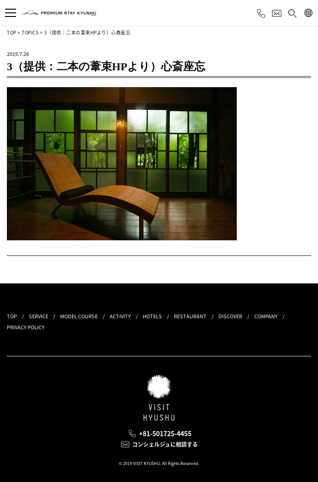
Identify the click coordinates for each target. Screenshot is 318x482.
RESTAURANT (190, 316)
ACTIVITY (120, 316)
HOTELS (152, 316)
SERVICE (38, 316)
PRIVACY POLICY (26, 327)
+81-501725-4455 (165, 433)
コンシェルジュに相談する (165, 444)
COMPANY (266, 316)
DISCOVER (230, 316)
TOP (12, 32)
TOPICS (30, 32)
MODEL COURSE (79, 316)
